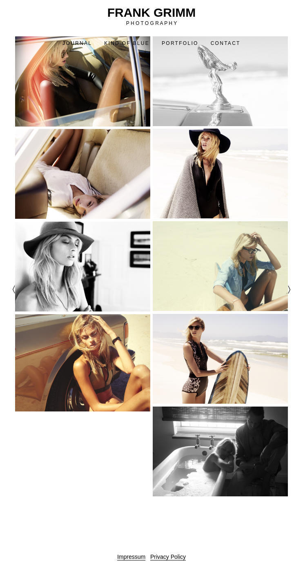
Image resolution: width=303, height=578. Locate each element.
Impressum (131, 557)
